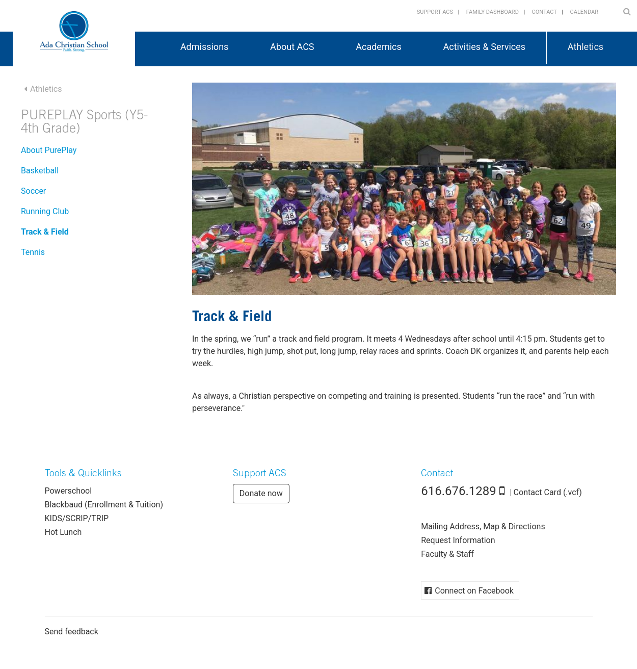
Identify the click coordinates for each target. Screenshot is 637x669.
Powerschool (68, 491)
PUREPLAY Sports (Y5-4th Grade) (84, 123)
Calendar (584, 12)
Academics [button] (379, 46)
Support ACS (435, 12)
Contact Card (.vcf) (548, 492)
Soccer (33, 191)
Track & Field (45, 232)
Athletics (46, 89)
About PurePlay (48, 150)
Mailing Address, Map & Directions (483, 526)
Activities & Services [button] (484, 46)
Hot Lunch (63, 532)
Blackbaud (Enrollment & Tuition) (104, 504)
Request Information (458, 540)
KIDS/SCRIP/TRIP (77, 518)
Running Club (45, 211)
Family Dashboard (492, 12)
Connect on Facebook (474, 591)
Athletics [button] (585, 46)
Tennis (33, 252)
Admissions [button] (204, 46)
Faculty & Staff (447, 554)
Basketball (40, 170)
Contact (544, 12)
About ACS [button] (292, 46)
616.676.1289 (458, 491)
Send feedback (71, 631)
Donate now (261, 493)
